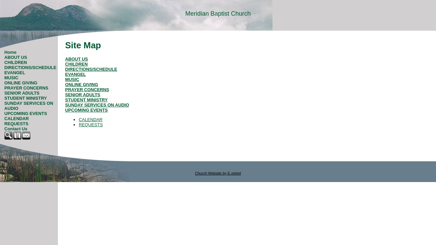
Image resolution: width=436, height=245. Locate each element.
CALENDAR (16, 118)
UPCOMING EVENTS (25, 113)
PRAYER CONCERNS (26, 88)
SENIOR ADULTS (22, 93)
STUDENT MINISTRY (25, 98)
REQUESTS (16, 123)
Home (10, 52)
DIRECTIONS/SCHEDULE (30, 67)
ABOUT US (15, 57)
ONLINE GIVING (20, 82)
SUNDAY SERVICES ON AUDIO (28, 106)
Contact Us (16, 128)
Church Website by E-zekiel (218, 173)
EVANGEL (14, 72)
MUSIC (11, 77)
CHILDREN (15, 62)
